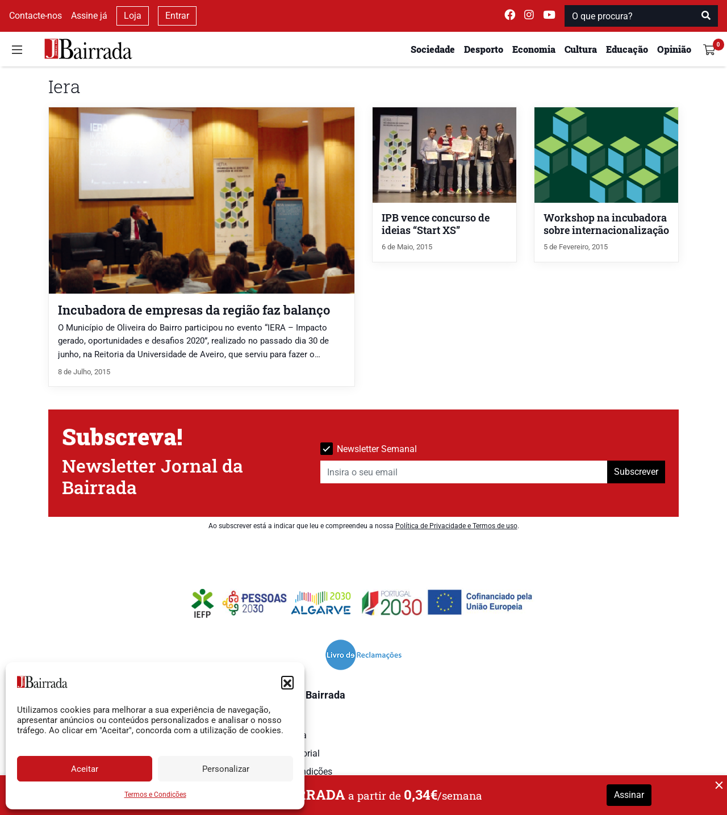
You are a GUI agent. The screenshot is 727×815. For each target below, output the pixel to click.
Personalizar (225, 769)
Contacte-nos (35, 15)
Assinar (629, 794)
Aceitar (84, 769)
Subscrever (636, 471)
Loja (132, 15)
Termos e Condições (155, 795)
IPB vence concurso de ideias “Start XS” (436, 224)
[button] (287, 682)
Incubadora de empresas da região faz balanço (194, 310)
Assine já (89, 15)
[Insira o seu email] (464, 472)
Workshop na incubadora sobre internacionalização (606, 224)
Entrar (177, 15)
